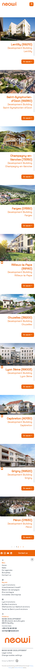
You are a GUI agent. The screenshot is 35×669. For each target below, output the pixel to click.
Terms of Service (18, 667)
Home (4, 565)
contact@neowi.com (10, 631)
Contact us (6, 575)
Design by (8, 661)
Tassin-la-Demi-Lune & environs (15, 609)
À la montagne (8, 592)
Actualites (6, 572)
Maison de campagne (10, 590)
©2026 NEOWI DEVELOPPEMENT (14, 650)
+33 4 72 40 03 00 (9, 628)
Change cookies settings (12, 655)
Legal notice (7, 653)
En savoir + (27, 62)
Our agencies (7, 570)
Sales (4, 568)
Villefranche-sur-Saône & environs (16, 607)
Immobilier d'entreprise (11, 595)
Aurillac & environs (9, 604)
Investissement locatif (11, 587)
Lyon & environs (8, 585)
